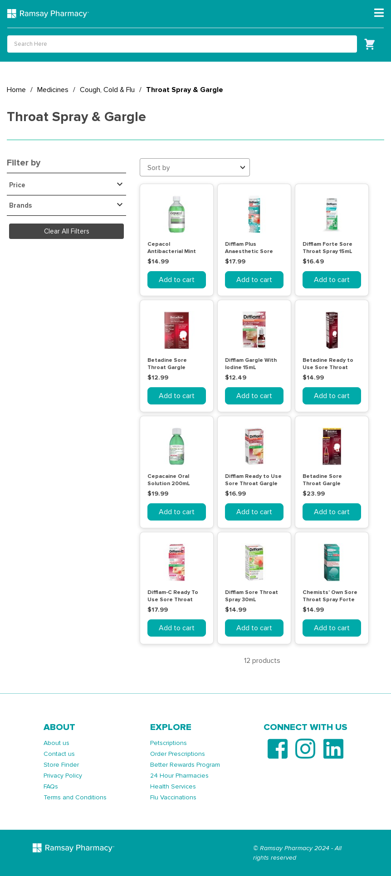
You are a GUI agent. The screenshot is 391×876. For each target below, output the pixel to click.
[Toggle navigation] (379, 13)
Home (16, 89)
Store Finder (61, 765)
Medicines (52, 89)
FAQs (51, 786)
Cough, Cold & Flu (107, 89)
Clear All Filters (66, 231)
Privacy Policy (63, 775)
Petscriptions (168, 743)
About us (56, 743)
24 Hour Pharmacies (179, 775)
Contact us (59, 754)
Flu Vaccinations (173, 797)
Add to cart (177, 279)
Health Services (173, 786)
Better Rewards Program (185, 765)
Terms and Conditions (75, 797)
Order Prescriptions (177, 754)
